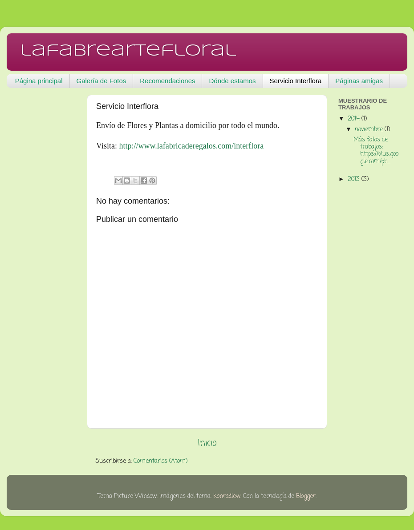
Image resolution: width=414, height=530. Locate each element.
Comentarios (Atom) (160, 461)
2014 (354, 119)
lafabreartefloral (128, 51)
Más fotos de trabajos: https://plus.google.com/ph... (375, 150)
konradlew (226, 496)
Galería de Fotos (101, 80)
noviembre (370, 129)
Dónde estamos (232, 80)
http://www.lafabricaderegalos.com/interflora (191, 145)
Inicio (207, 443)
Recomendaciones (167, 80)
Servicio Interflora (296, 80)
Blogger (306, 496)
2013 (354, 179)
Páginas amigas (359, 80)
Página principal (39, 80)
